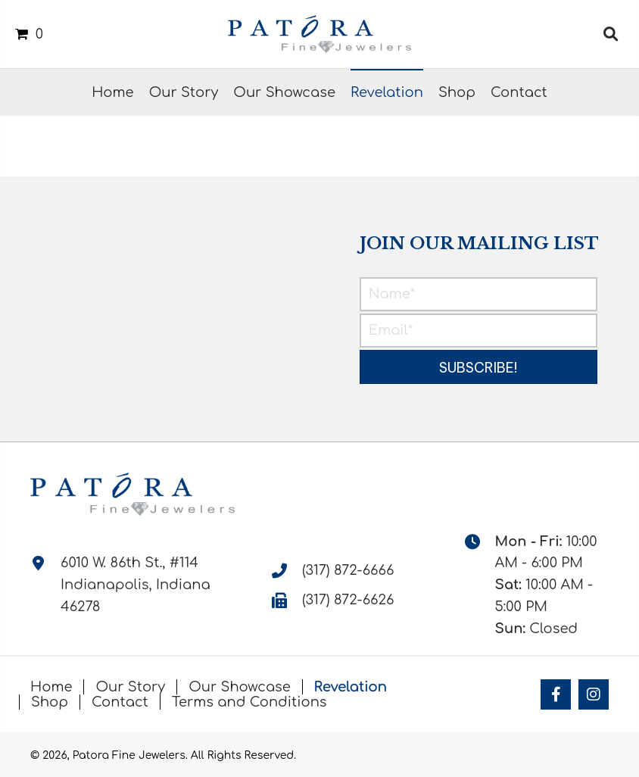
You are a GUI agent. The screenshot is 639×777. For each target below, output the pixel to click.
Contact (120, 702)
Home (51, 686)
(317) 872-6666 (348, 570)
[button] (478, 367)
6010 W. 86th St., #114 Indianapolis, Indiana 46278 (135, 584)
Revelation (350, 686)
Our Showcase (240, 686)
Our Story (130, 686)
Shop (49, 702)
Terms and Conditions (249, 702)
